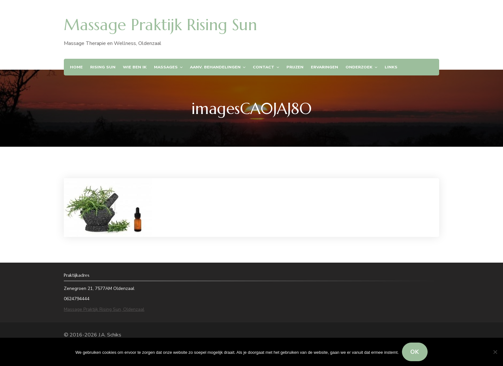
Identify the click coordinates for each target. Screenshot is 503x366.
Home (76, 67)
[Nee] (495, 352)
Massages (166, 67)
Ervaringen (324, 67)
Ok (414, 352)
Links (391, 67)
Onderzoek (358, 67)
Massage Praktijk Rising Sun (160, 25)
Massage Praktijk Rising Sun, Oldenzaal (104, 309)
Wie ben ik (135, 67)
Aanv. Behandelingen (215, 67)
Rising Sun (102, 67)
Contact (263, 67)
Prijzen (294, 67)
